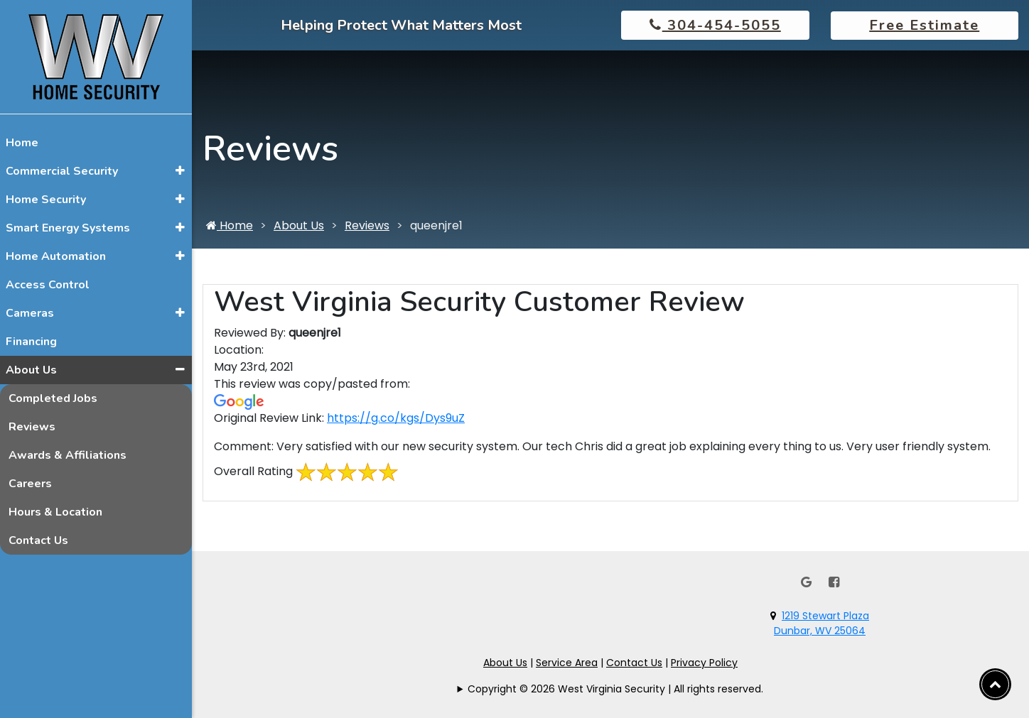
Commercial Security (62, 171)
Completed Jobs (53, 398)
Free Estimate (924, 25)
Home (22, 143)
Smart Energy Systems (68, 228)
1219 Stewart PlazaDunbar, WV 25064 (821, 623)
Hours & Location (55, 512)
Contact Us (38, 540)
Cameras (30, 313)
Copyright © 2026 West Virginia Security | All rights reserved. (615, 689)
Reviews (32, 427)
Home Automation (56, 256)
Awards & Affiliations (67, 455)
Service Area (567, 663)
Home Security (46, 199)
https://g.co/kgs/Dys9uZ (396, 418)
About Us (31, 370)
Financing (31, 341)
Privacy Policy (704, 663)
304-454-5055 (715, 25)
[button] (180, 170)
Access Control (48, 285)
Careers (30, 483)
